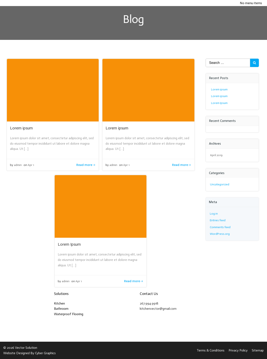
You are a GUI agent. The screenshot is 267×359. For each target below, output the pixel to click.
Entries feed (217, 220)
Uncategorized (219, 184)
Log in (214, 213)
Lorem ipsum (219, 89)
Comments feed (220, 227)
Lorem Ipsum (219, 103)
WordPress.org (220, 234)
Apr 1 (31, 165)
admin (18, 165)
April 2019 (216, 155)
